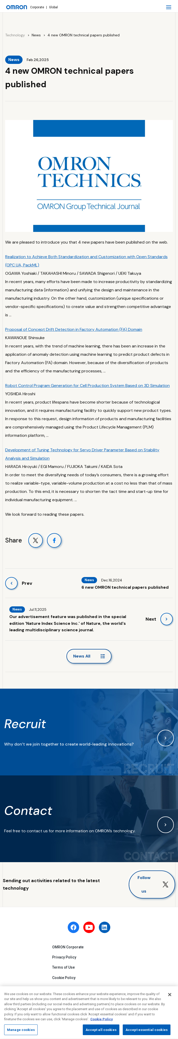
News (36, 35)
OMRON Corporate (68, 947)
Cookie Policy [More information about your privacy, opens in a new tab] (101, 1021)
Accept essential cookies (147, 1032)
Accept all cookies (101, 1032)
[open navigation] (168, 7)
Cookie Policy (64, 978)
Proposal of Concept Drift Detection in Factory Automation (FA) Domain (73, 329)
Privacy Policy (64, 957)
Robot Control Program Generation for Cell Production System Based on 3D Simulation (87, 385)
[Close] (169, 996)
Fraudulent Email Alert (71, 988)
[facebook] (73, 927)
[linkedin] (104, 927)
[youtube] (89, 927)
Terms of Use (63, 967)
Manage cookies (21, 1032)
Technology (15, 35)
